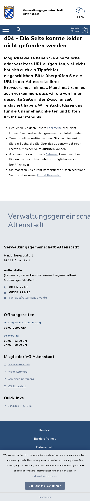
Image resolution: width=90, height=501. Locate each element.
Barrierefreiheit (45, 439)
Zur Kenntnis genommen (45, 486)
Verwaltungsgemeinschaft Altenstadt (43, 12)
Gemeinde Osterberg (19, 379)
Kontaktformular (49, 175)
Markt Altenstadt (17, 364)
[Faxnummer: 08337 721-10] (45, 292)
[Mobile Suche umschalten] (19, 30)
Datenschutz (45, 447)
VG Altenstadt (15, 386)
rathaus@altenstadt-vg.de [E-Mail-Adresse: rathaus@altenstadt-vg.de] (28, 298)
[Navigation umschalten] (6, 29)
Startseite (54, 128)
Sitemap (52, 154)
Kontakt (45, 430)
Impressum (45, 497)
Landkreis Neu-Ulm (18, 406)
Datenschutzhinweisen (45, 476)
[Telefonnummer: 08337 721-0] (45, 287)
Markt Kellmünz (15, 372)
